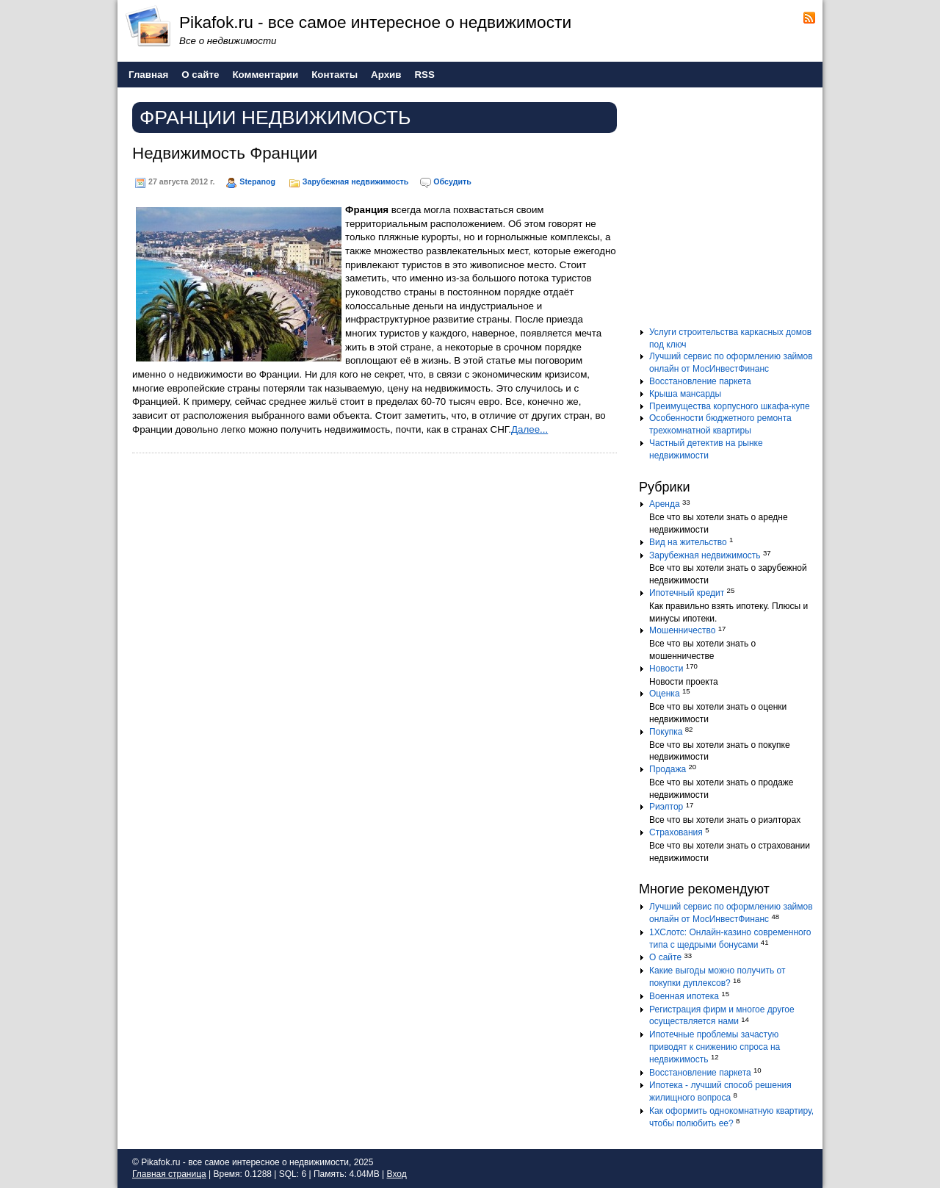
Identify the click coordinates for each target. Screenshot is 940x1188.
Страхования (676, 832)
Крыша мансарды (685, 394)
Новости (666, 668)
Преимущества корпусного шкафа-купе (729, 406)
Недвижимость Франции (224, 153)
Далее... (529, 429)
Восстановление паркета (700, 381)
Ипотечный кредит (686, 593)
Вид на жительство (688, 542)
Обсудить (452, 181)
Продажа (667, 769)
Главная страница (169, 1174)
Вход (397, 1174)
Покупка (665, 732)
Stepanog (257, 181)
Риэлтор (666, 807)
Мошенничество (682, 630)
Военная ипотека (684, 996)
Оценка (664, 693)
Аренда (664, 504)
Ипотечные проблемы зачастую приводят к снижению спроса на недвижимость (714, 1047)
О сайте (665, 957)
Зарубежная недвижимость (356, 181)
